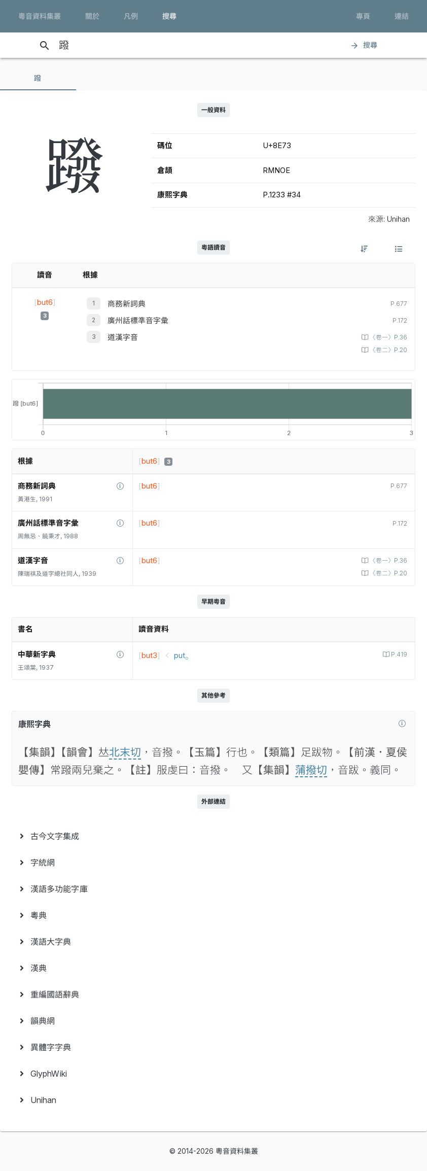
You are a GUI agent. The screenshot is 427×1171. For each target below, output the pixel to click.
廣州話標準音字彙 (138, 320)
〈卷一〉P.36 (387, 337)
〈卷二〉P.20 (387, 350)
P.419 (398, 654)
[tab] (38, 78)
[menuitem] (213, 836)
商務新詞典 (127, 303)
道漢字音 (123, 337)
